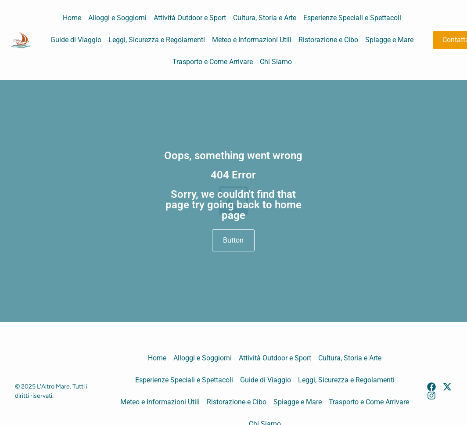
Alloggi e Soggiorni (117, 18)
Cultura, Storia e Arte (264, 18)
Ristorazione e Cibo (328, 40)
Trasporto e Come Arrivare (212, 62)
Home (72, 18)
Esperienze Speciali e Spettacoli (352, 18)
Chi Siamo (276, 62)
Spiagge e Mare (389, 40)
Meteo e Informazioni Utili (251, 40)
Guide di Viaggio (75, 40)
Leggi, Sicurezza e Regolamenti (156, 40)
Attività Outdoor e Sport (190, 18)
